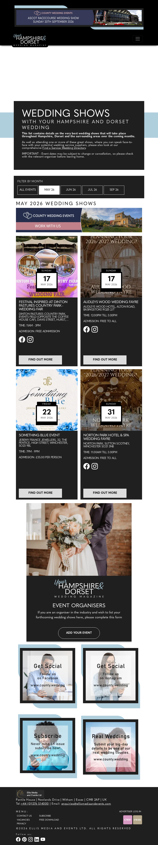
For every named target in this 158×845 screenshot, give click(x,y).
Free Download (49, 820)
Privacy (21, 824)
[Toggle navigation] (138, 38)
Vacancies (23, 820)
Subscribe (45, 816)
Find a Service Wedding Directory (64, 148)
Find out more (40, 359)
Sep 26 (114, 189)
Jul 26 (92, 189)
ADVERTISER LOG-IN (130, 812)
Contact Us (24, 816)
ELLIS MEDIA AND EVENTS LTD (57, 828)
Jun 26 (71, 189)
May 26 (49, 189)
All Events (28, 189)
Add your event (79, 633)
